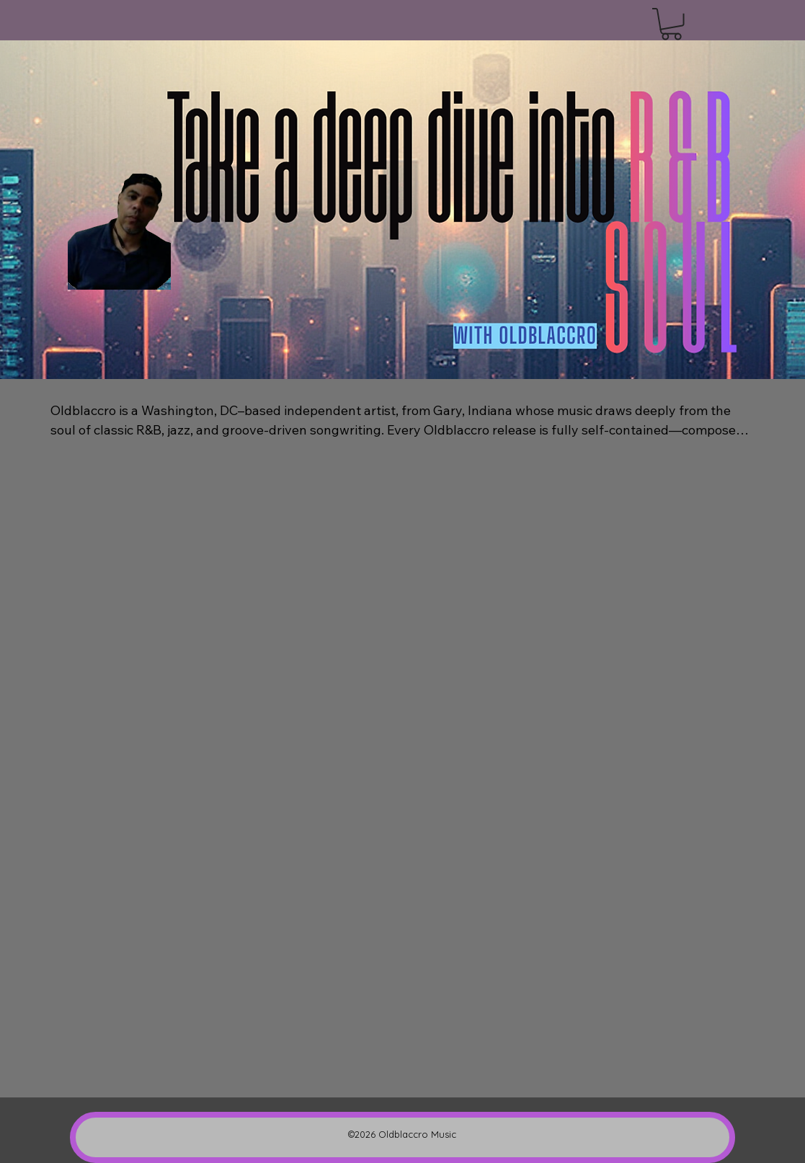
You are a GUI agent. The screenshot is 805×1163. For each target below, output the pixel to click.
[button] (671, 24)
